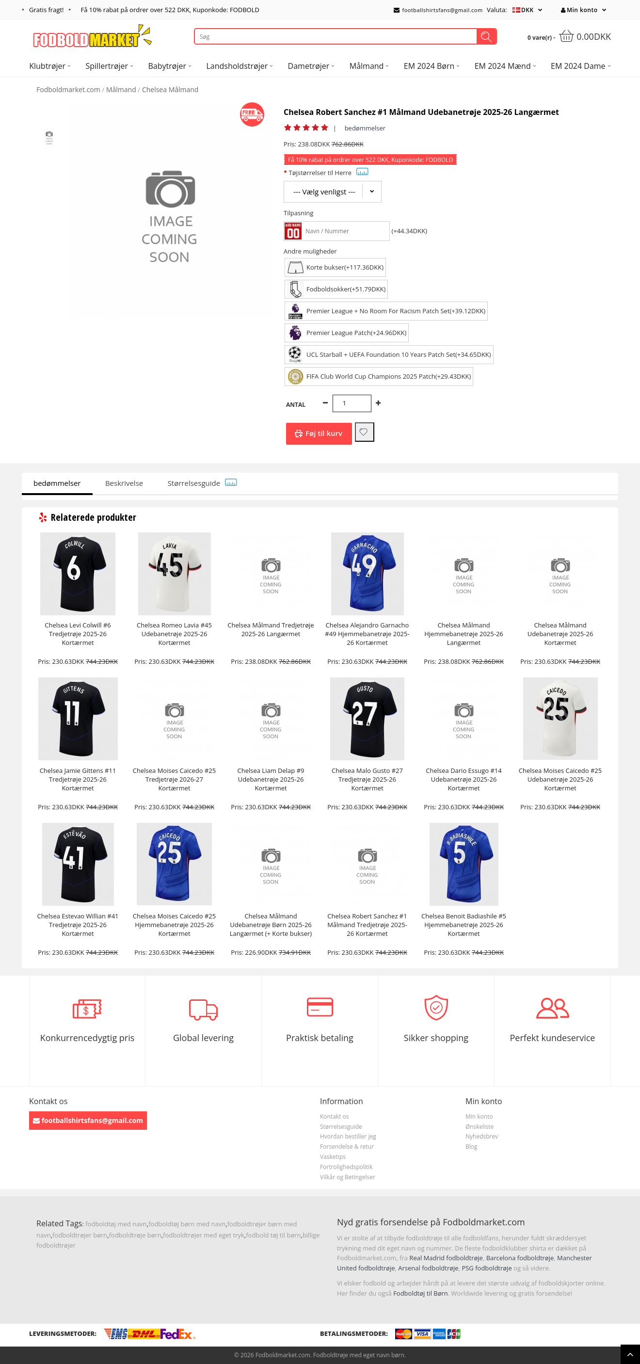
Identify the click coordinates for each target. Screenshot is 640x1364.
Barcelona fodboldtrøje (520, 1257)
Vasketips (333, 1157)
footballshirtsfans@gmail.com (438, 10)
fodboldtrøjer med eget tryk (203, 1235)
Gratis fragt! (46, 9)
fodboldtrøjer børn (79, 1235)
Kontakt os (334, 1116)
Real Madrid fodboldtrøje (446, 1257)
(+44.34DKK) (409, 230)
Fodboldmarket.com (68, 89)
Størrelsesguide (203, 483)
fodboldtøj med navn (116, 1224)
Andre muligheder (310, 251)
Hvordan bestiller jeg (348, 1136)
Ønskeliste (479, 1127)
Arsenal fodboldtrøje (428, 1268)
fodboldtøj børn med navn (186, 1224)
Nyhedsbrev (481, 1136)
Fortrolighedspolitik (346, 1167)
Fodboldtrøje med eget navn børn (358, 1355)
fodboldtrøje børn (135, 1235)
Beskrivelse (124, 483)
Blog (471, 1146)
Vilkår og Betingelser (347, 1177)
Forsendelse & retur (347, 1146)
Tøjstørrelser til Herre (328, 172)
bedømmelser (365, 128)
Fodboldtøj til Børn (420, 1293)
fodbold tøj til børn (273, 1235)
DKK (527, 10)
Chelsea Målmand (170, 89)
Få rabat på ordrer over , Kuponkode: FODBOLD (170, 9)
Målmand (121, 89)
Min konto (579, 10)
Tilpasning (298, 213)
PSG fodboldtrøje (487, 1268)
